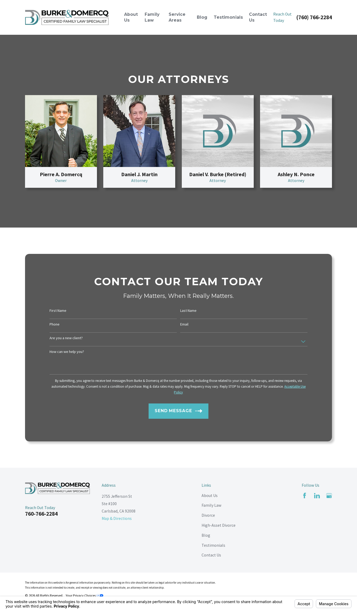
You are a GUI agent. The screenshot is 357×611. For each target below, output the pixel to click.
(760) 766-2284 (314, 17)
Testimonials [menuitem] (228, 17)
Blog (206, 535)
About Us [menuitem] (131, 17)
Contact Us (211, 555)
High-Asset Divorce (219, 525)
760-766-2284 (41, 513)
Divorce (208, 515)
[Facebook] (304, 496)
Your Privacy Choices (84, 595)
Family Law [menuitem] (152, 17)
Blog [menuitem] (202, 17)
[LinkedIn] (317, 496)
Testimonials (213, 545)
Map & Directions (117, 518)
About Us (210, 495)
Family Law (211, 505)
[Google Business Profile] (329, 496)
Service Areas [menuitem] (177, 17)
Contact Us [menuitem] (258, 17)
